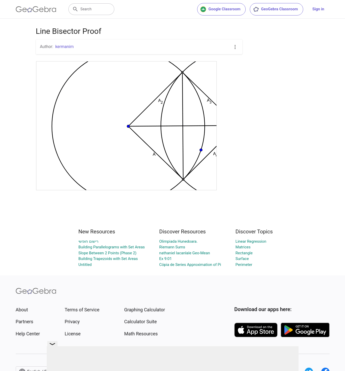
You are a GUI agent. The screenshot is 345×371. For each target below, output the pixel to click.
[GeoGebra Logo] (36, 9)
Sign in (318, 9)
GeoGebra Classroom (275, 9)
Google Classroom (220, 9)
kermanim (64, 46)
